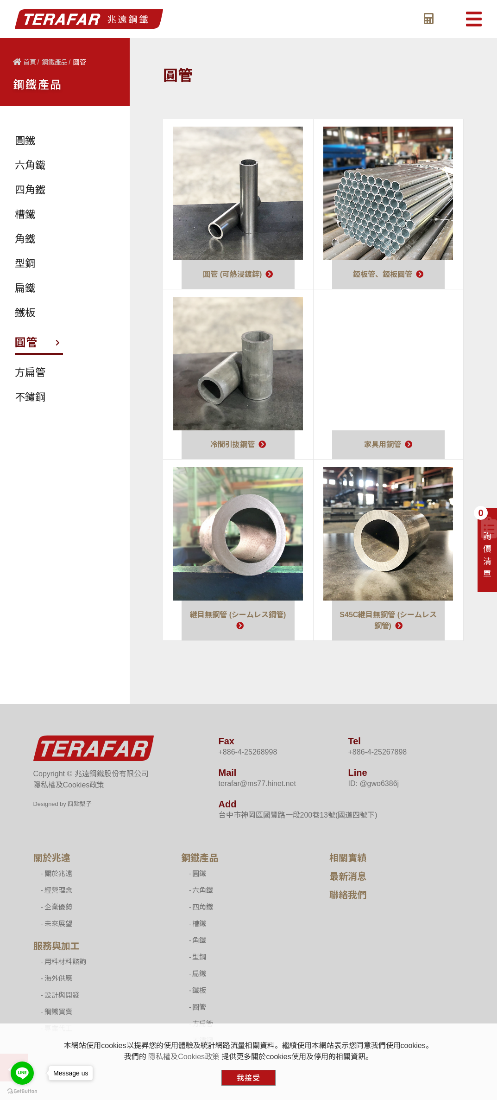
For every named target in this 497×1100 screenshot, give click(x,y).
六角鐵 (202, 890)
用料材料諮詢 (65, 962)
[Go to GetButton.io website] (22, 1091)
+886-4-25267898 (377, 752)
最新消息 (347, 876)
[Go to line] (22, 1073)
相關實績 (347, 858)
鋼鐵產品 (55, 62)
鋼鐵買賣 (58, 1012)
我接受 (248, 1078)
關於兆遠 (51, 858)
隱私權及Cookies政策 (69, 785)
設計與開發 (61, 995)
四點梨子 (80, 803)
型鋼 (199, 957)
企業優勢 (58, 907)
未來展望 (58, 923)
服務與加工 (56, 946)
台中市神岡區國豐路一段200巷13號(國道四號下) (298, 815)
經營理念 (58, 890)
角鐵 (199, 940)
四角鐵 (202, 907)
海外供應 (58, 978)
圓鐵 (199, 873)
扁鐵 (199, 974)
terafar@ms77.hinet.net (257, 783)
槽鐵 (199, 923)
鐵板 (199, 990)
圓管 (199, 1007)
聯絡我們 (347, 895)
